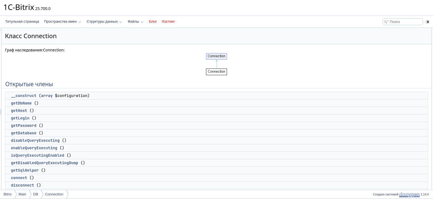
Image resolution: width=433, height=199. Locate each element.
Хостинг (168, 21)
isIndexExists (385, 189)
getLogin (89, 118)
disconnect (91, 185)
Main (22, 194)
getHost (88, 110)
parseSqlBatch (386, 171)
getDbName (90, 103)
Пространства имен (62, 21)
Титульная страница (22, 21)
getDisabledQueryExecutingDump (113, 162)
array (116, 95)
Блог (153, 21)
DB (35, 194)
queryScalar (385, 134)
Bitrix (8, 194)
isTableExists (385, 183)
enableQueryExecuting (103, 147)
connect (88, 177)
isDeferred (383, 116)
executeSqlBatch (388, 165)
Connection (54, 194)
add (378, 146)
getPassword (92, 125)
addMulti (382, 153)
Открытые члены (384, 31)
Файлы (135, 21)
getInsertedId (385, 159)
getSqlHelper (94, 170)
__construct (92, 95)
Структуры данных (104, 21)
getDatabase (92, 132)
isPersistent (384, 122)
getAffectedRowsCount (393, 177)
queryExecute (386, 140)
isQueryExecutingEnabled (106, 155)
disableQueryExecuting (104, 140)
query (380, 128)
